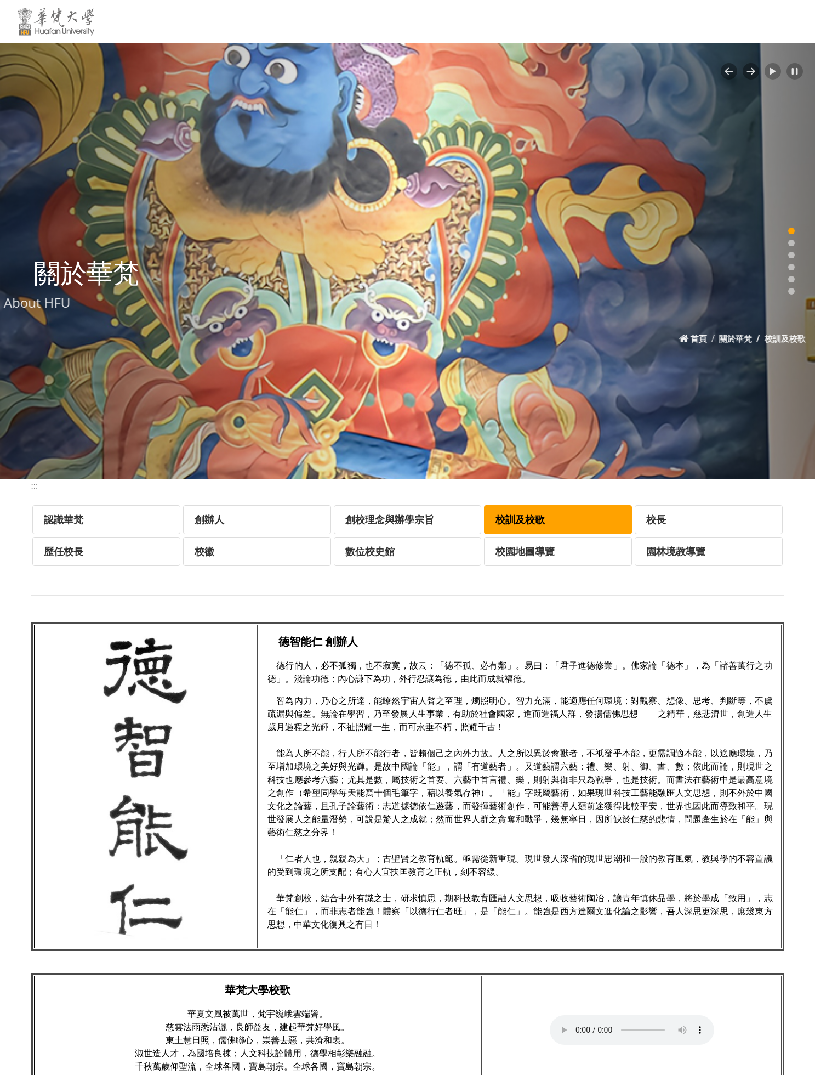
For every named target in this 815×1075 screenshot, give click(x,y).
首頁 (718, 338)
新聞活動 (304, 21)
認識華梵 (63, 519)
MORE (786, 21)
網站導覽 (704, 21)
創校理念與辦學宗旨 (389, 519)
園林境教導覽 (675, 551)
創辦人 (209, 519)
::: (212, 21)
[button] (729, 71)
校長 (656, 519)
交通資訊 (408, 21)
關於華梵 (250, 21)
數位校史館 (370, 551)
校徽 (204, 551)
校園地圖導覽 (525, 551)
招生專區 (572, 21)
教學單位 (465, 21)
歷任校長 (63, 551)
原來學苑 (622, 21)
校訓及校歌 (520, 519)
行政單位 (515, 21)
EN (663, 21)
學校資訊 (357, 21)
